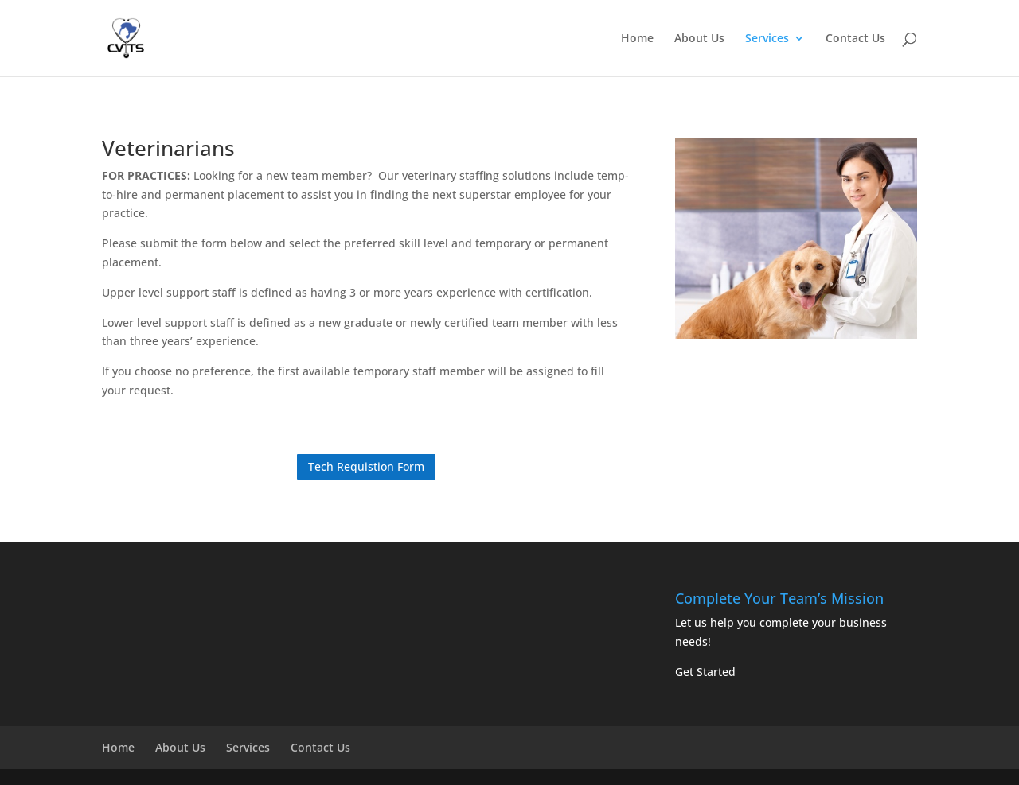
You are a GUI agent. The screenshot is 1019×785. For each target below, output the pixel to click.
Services (767, 39)
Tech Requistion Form (366, 466)
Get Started (705, 671)
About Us (699, 39)
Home (637, 39)
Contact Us (855, 39)
